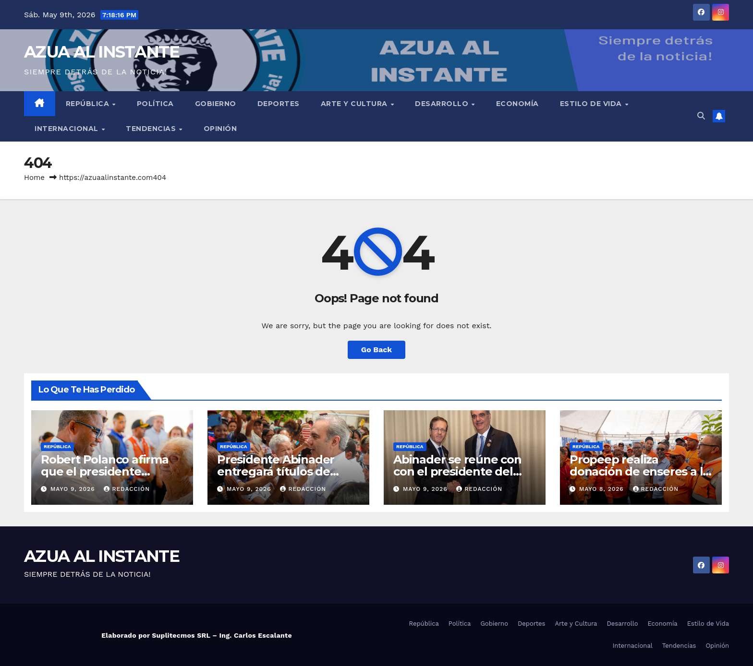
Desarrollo (443, 103)
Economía (517, 103)
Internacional (67, 128)
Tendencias (152, 128)
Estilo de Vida (592, 103)
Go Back (376, 349)
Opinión (220, 128)
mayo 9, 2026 (73, 489)
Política (155, 103)
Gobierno (215, 103)
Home (34, 177)
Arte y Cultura (355, 103)
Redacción (127, 489)
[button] (701, 115)
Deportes (278, 103)
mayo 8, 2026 (602, 489)
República (88, 103)
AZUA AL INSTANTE (101, 52)
